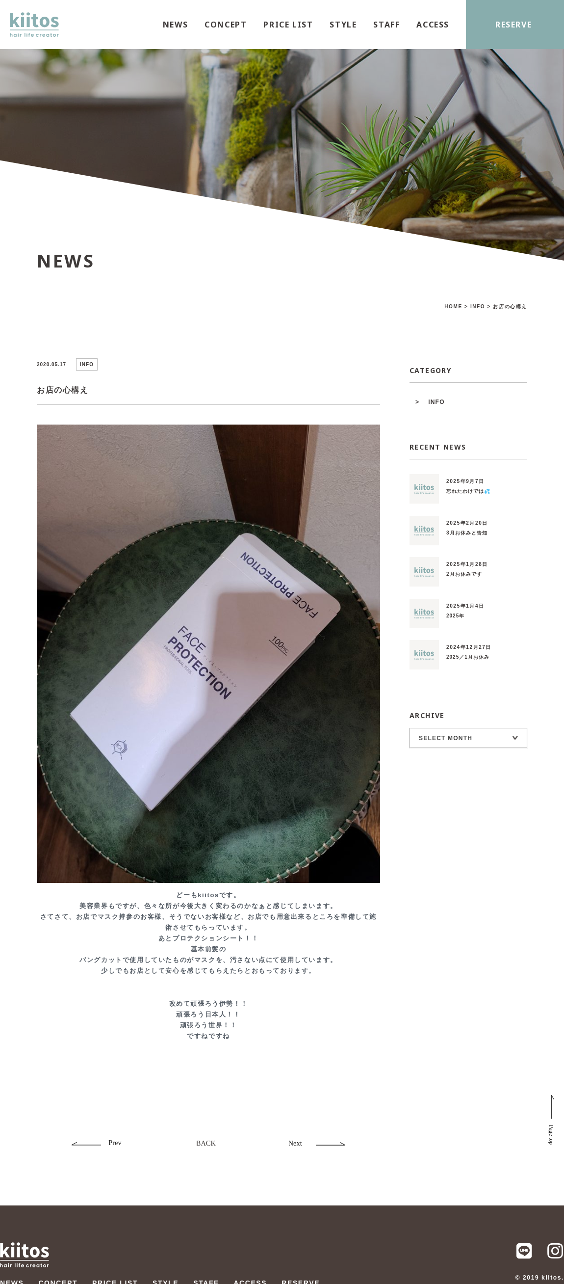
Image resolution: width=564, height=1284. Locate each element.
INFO (436, 402)
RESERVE (513, 24)
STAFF (386, 24)
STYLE (343, 24)
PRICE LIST (288, 24)
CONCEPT (226, 24)
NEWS (175, 24)
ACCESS (432, 24)
